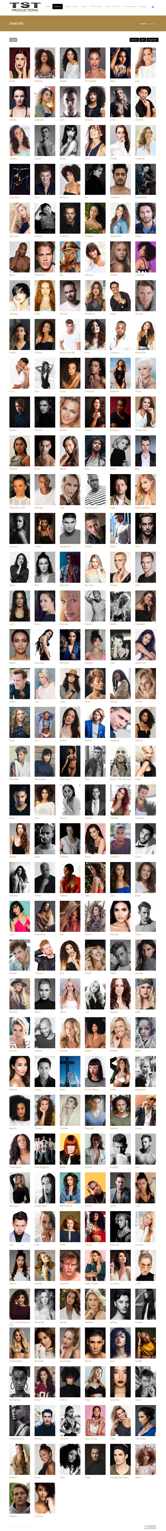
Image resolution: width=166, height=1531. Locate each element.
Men (142, 39)
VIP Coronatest (130, 6)
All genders (152, 39)
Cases (84, 6)
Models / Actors (71, 6)
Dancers (57, 6)
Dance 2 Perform (113, 6)
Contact (143, 6)
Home (47, 6)
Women (134, 39)
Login (13, 39)
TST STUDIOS (96, 6)
